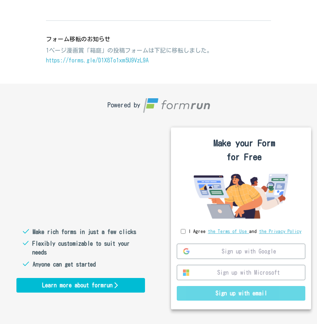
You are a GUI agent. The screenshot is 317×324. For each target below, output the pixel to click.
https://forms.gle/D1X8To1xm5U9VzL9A (97, 60)
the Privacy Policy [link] (280, 231)
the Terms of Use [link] (228, 231)
